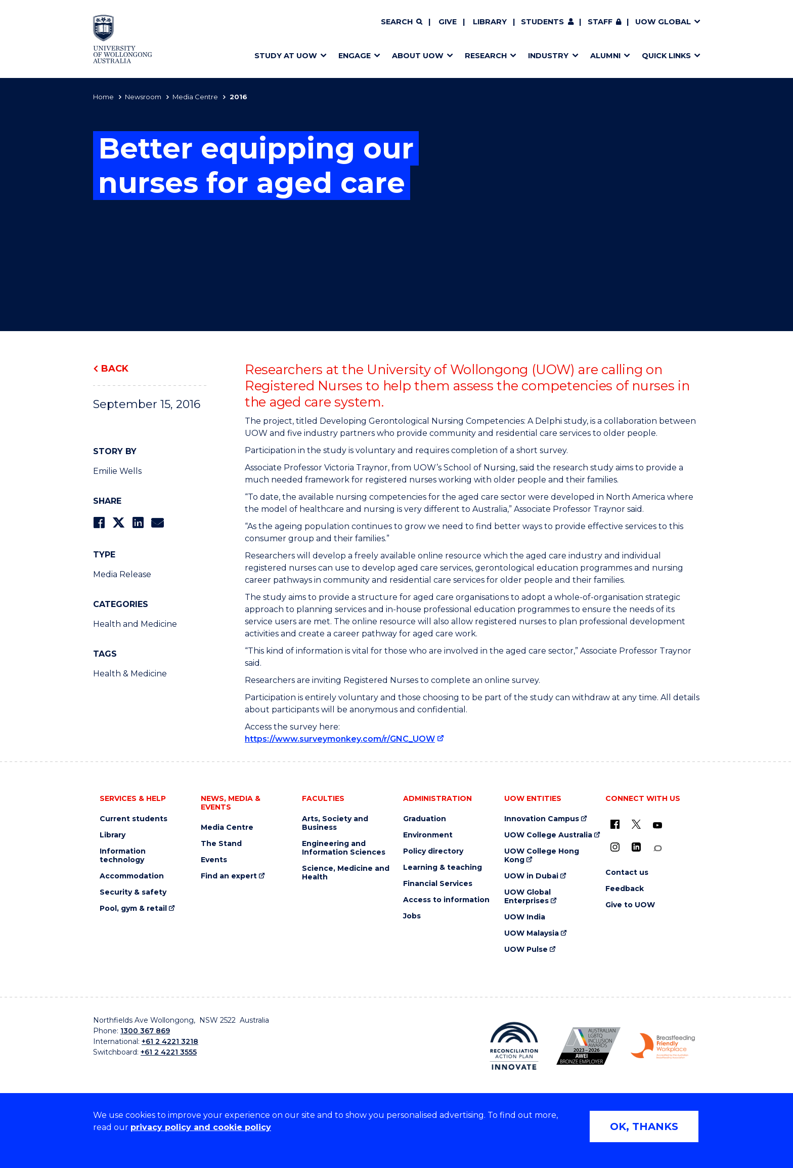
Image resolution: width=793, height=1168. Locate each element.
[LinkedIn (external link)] (636, 847)
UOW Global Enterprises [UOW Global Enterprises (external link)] (527, 896)
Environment (428, 835)
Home (103, 97)
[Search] (401, 22)
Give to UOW (630, 905)
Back (114, 368)
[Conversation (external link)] (657, 848)
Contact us (626, 872)
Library (490, 21)
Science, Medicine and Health (345, 872)
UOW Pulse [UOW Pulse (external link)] (526, 949)
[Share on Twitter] (118, 523)
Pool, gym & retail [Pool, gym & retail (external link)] (133, 908)
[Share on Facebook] (99, 523)
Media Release (122, 574)
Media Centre (195, 97)
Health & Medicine (130, 673)
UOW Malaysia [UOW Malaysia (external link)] (531, 933)
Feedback (624, 888)
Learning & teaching (442, 867)
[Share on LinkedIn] (138, 523)
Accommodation (132, 876)
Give (447, 21)
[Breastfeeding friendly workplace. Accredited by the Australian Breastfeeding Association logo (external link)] (663, 1046)
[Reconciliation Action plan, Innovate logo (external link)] (514, 1046)
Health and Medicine (135, 624)
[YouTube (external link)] (657, 825)
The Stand (221, 843)
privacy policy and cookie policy (200, 1127)
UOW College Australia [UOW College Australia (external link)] (548, 835)
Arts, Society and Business (335, 823)
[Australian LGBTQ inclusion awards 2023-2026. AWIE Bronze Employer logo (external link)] (588, 1046)
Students (542, 21)
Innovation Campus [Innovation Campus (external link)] (541, 819)
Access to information (446, 900)
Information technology (123, 855)
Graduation (424, 819)
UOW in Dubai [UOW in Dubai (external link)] (531, 876)
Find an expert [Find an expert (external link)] (229, 876)
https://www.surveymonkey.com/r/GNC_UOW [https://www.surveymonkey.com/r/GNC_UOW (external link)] (340, 739)
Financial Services (437, 883)
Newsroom (143, 97)
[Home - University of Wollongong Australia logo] (122, 39)
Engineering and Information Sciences (343, 848)
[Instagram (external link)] (615, 847)
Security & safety (133, 892)
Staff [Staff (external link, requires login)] (600, 21)
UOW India (524, 917)
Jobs (412, 916)
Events (214, 860)
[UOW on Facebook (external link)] (615, 824)
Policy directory (433, 851)
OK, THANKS (644, 1126)
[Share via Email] (157, 523)
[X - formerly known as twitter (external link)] (636, 824)
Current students (133, 819)
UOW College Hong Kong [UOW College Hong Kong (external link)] (541, 855)
